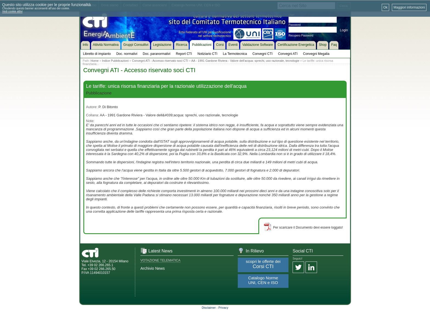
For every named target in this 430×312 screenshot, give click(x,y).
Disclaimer (209, 307)
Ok (385, 7)
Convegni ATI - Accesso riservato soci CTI (160, 60)
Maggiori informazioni (409, 7)
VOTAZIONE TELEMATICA (160, 260)
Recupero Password (300, 35)
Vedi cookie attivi (12, 11)
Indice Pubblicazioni (115, 60)
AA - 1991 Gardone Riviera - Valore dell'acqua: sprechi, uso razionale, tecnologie (245, 60)
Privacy (223, 307)
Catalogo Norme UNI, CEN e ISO (263, 280)
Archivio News (152, 268)
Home (94, 60)
